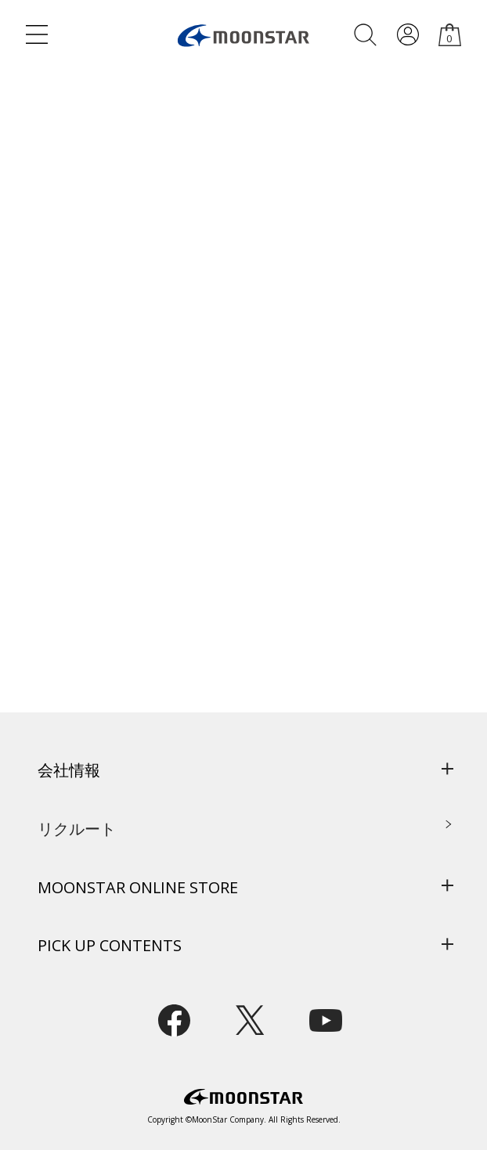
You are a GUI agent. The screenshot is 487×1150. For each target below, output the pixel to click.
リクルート (77, 828)
